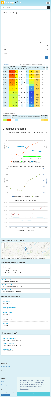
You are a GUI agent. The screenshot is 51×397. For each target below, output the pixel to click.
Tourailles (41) (25, 350)
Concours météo (4, 374)
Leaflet (2, 256)
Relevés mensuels (25, 285)
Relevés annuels (25, 290)
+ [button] (3, 244)
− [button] (3, 247)
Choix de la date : (44, 42)
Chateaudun (25, 302)
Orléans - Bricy (25, 313)
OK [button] (33, 394)
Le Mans (25, 324)
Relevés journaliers (25, 280)
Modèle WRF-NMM (5, 366)
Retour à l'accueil (11, 3)
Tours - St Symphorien (25, 308)
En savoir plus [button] (24, 389)
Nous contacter (5, 394)
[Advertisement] (25, 28)
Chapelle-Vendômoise (25, 339)
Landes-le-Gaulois (25, 344)
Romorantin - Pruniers (25, 319)
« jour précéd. (6, 64)
